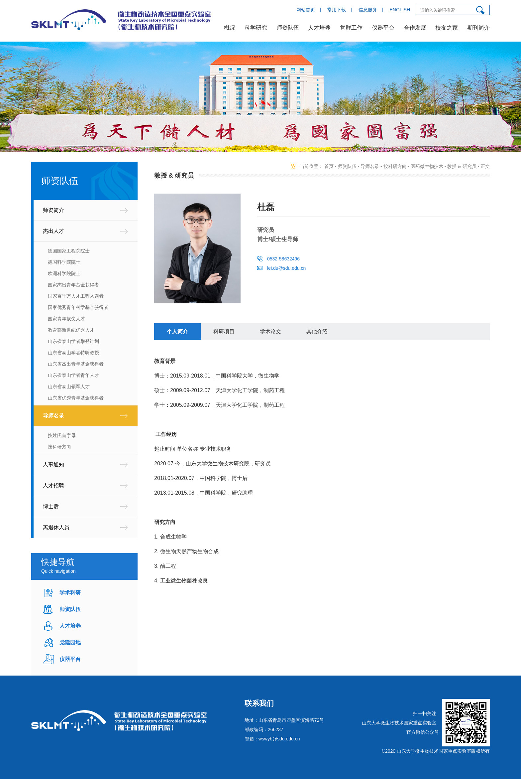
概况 (229, 28)
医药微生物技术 (427, 166)
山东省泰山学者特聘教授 (73, 352)
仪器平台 (383, 28)
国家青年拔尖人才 (66, 318)
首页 (329, 166)
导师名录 (53, 415)
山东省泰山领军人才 (69, 386)
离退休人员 (56, 527)
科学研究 (256, 28)
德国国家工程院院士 (69, 250)
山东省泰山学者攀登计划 (73, 341)
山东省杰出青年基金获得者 (76, 364)
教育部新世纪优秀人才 (71, 330)
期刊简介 (478, 28)
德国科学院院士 (64, 262)
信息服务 (368, 9)
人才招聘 (53, 485)
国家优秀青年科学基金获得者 (78, 307)
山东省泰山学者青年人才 (73, 375)
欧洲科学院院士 (64, 273)
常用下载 (336, 9)
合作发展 (415, 28)
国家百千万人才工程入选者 (76, 296)
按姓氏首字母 (62, 435)
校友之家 (446, 28)
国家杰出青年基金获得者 (73, 284)
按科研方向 (59, 446)
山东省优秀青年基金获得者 (76, 397)
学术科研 (70, 592)
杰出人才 (53, 231)
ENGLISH (400, 9)
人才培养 (319, 28)
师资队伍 (287, 28)
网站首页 (305, 9)
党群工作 (351, 28)
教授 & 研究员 (461, 166)
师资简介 (53, 210)
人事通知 (53, 464)
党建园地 (70, 642)
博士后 (51, 506)
